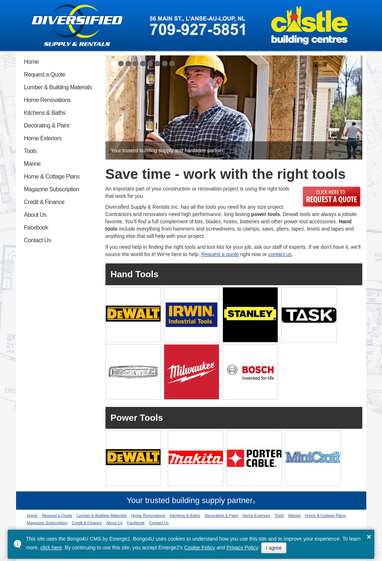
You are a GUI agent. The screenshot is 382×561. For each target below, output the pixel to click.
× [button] (369, 536)
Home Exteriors (43, 138)
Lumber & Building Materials (58, 87)
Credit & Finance (44, 202)
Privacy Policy (242, 547)
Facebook (36, 227)
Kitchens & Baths (45, 113)
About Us (35, 215)
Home (31, 62)
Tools (30, 151)
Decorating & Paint (46, 125)
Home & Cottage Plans (52, 176)
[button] (113, 63)
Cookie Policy (199, 547)
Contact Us (37, 240)
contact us (280, 254)
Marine (32, 164)
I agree (274, 548)
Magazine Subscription (51, 189)
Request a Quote (44, 74)
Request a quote (220, 254)
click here (51, 547)
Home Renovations (47, 100)
